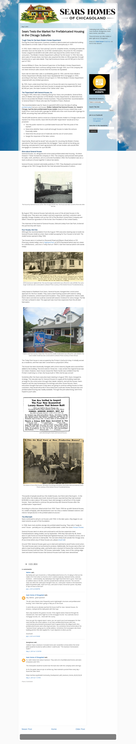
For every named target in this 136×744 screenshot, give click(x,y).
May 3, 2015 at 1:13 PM (33, 678)
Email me (107, 41)
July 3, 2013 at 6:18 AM (33, 636)
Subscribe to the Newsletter (98, 125)
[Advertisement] (101, 59)
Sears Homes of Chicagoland (35, 595)
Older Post (80, 729)
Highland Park (49, 242)
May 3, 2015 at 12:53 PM (33, 651)
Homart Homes (78, 527)
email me (61, 540)
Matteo (28, 572)
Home (54, 729)
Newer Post (27, 729)
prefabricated (27, 107)
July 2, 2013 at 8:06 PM (33, 589)
